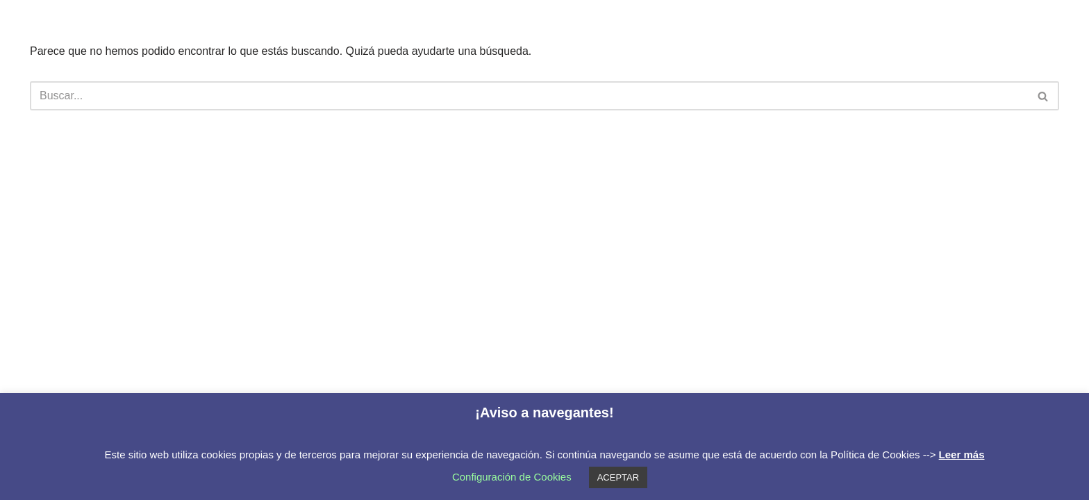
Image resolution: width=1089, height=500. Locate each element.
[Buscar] (529, 95)
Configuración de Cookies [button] (512, 477)
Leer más (962, 454)
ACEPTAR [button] (618, 477)
